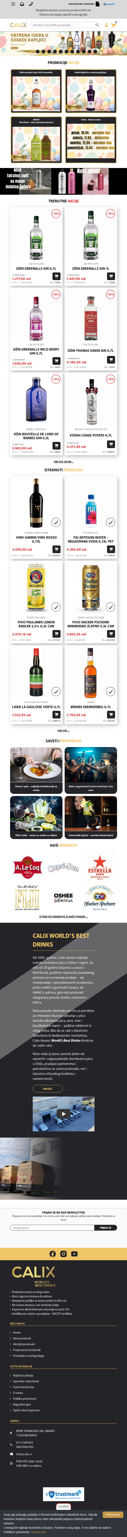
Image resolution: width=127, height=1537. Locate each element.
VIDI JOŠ (47, 1088)
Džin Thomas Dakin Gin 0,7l (91, 350)
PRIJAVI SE (105, 1227)
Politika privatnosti (24, 1398)
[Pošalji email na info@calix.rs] (22, 4)
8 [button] (72, 52)
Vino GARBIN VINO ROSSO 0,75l (36, 539)
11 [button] (89, 52)
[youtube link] (74, 1253)
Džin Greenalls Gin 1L (90, 268)
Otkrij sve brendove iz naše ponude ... (63, 916)
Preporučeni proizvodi (27, 1350)
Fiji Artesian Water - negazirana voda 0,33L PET (91, 539)
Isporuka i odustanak (26, 1381)
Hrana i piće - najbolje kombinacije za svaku (36, 788)
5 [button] (55, 52)
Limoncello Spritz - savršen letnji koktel (91, 835)
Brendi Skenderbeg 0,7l (91, 707)
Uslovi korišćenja (23, 1387)
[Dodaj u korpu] (56, 276)
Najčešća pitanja (23, 1375)
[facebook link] (52, 1254)
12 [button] (95, 52)
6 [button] (61, 52)
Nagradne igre (22, 1404)
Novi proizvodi (22, 1338)
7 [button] (66, 52)
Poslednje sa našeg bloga (28, 1355)
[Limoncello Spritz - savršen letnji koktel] (91, 813)
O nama (18, 1393)
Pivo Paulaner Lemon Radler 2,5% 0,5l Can (36, 624)
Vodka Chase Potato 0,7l (91, 435)
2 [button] (38, 52)
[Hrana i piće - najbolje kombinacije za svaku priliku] (36, 764)
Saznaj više (38, 1532)
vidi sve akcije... (63, 461)
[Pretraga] (97, 25)
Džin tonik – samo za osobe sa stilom (36, 835)
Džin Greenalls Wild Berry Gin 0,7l (36, 351)
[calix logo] (33, 1278)
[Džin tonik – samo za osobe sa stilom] (36, 813)
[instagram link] (63, 1254)
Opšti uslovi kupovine (26, 1410)
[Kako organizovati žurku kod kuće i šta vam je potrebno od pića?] (91, 764)
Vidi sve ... (63, 730)
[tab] (32, 52)
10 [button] (84, 52)
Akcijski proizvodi (24, 1344)
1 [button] (32, 52)
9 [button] (78, 52)
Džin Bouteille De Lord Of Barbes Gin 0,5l (36, 436)
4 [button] (49, 52)
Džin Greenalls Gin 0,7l (36, 268)
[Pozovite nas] (31, 4)
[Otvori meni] (13, 4)
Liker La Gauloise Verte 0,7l (36, 707)
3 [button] (43, 52)
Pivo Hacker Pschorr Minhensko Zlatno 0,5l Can (91, 624)
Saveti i (63, 740)
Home (17, 1332)
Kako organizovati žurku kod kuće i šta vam (91, 788)
